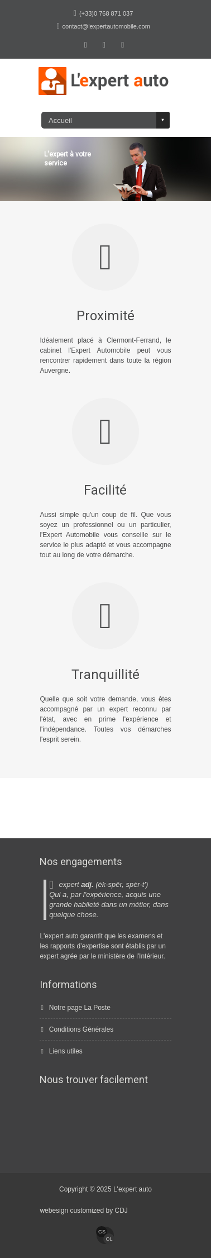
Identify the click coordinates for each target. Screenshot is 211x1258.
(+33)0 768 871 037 (106, 13)
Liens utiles (66, 1051)
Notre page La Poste (80, 1008)
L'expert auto (132, 1189)
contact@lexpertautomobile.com (106, 26)
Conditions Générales (81, 1029)
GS (102, 1232)
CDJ (120, 1210)
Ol (109, 1239)
